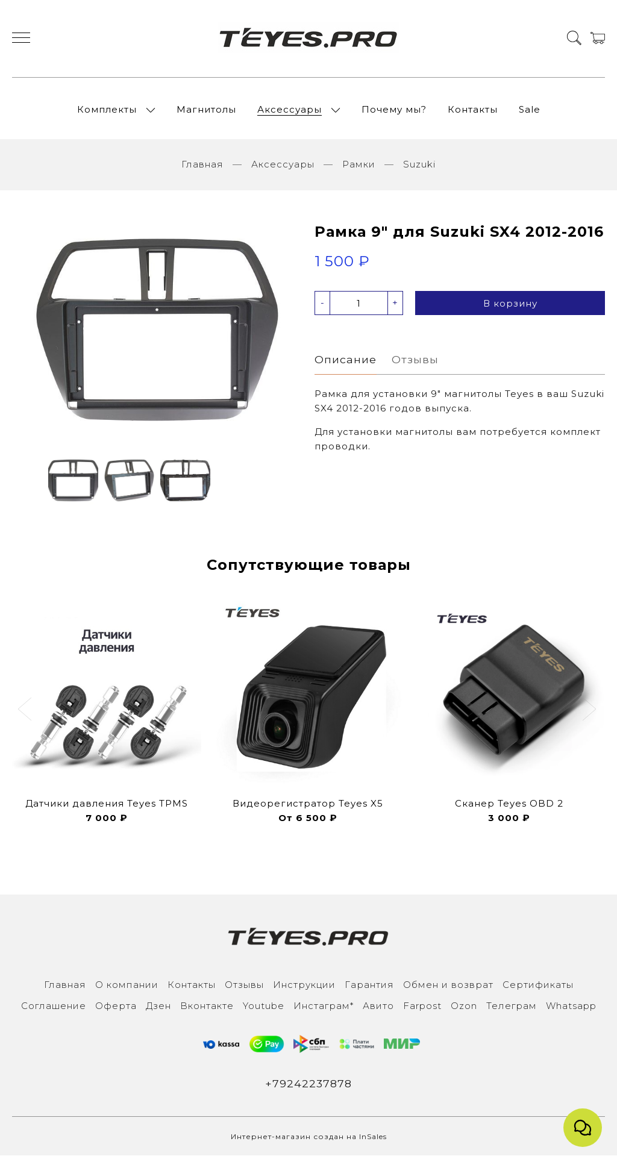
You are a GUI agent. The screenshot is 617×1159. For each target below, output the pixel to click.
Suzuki (419, 167)
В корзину (510, 307)
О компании (126, 987)
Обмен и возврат (448, 987)
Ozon (464, 1008)
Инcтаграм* (323, 1008)
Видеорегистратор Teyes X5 (308, 806)
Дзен (158, 1008)
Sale (529, 111)
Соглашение (53, 1008)
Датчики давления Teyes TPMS (106, 806)
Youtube (263, 1008)
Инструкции (304, 987)
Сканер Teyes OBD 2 (509, 806)
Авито (378, 1008)
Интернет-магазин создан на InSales (309, 1140)
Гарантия (369, 987)
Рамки (358, 167)
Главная (202, 167)
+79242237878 (308, 1086)
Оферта (116, 1008)
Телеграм (511, 1008)
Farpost (422, 1008)
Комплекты (107, 111)
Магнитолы (206, 111)
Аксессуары (289, 111)
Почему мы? (394, 111)
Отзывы (244, 987)
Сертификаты (538, 987)
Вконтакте (207, 1008)
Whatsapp (571, 1008)
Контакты (473, 111)
